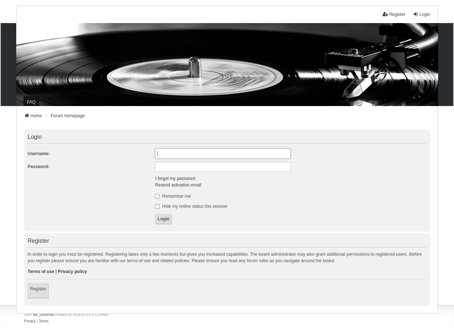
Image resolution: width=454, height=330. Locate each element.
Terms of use (41, 271)
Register (38, 288)
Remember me (173, 196)
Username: (39, 153)
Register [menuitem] (394, 14)
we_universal (43, 315)
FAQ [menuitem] (31, 102)
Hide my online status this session (191, 206)
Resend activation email (178, 185)
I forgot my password (175, 178)
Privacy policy (72, 271)
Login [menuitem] (421, 14)
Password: (39, 166)
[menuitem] (30, 321)
